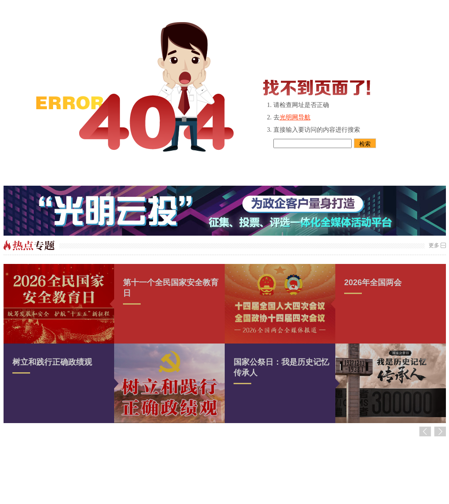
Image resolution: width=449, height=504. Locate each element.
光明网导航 (295, 117)
